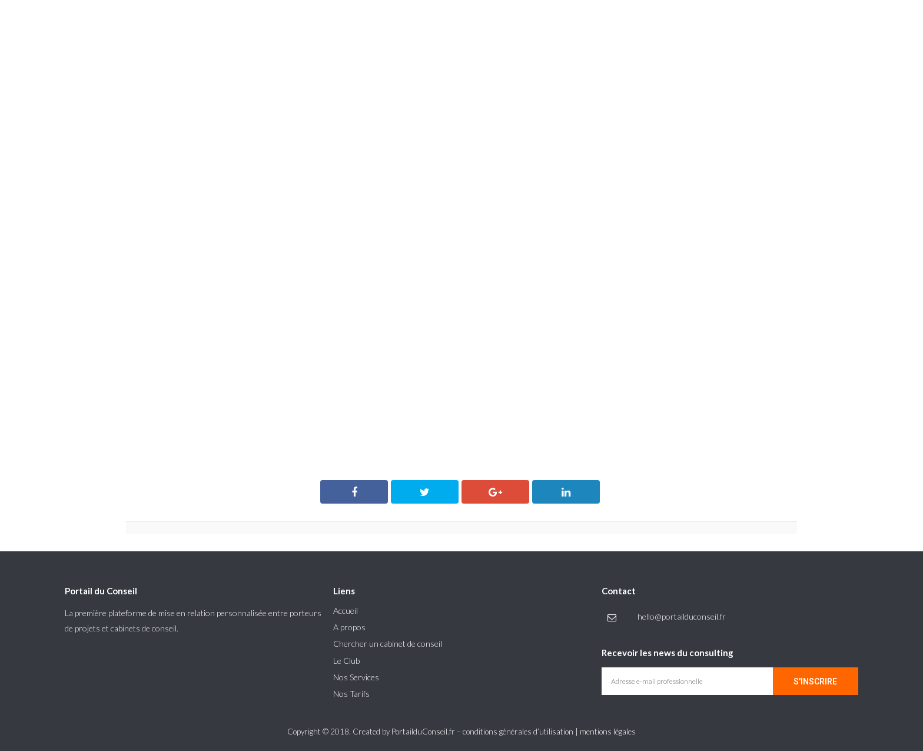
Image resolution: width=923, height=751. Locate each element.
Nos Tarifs (351, 694)
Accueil (345, 611)
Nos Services (356, 677)
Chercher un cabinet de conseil (387, 643)
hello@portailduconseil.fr (682, 616)
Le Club (346, 661)
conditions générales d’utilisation (518, 731)
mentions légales (608, 731)
